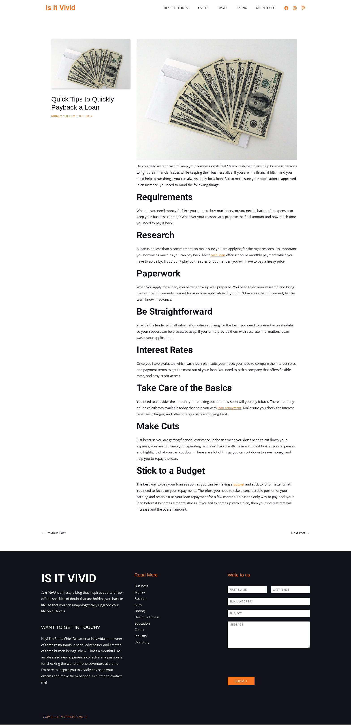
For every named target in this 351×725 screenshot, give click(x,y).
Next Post (299, 533)
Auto (138, 605)
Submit (241, 681)
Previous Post (54, 533)
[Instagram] (295, 8)
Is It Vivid (60, 7)
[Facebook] (286, 8)
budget (238, 484)
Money (56, 116)
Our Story (142, 642)
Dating (246, 8)
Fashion (141, 599)
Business (141, 586)
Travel (230, 8)
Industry (141, 636)
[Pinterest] (303, 8)
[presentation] (262, 670)
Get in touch (267, 8)
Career (214, 8)
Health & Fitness (190, 8)
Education (142, 623)
